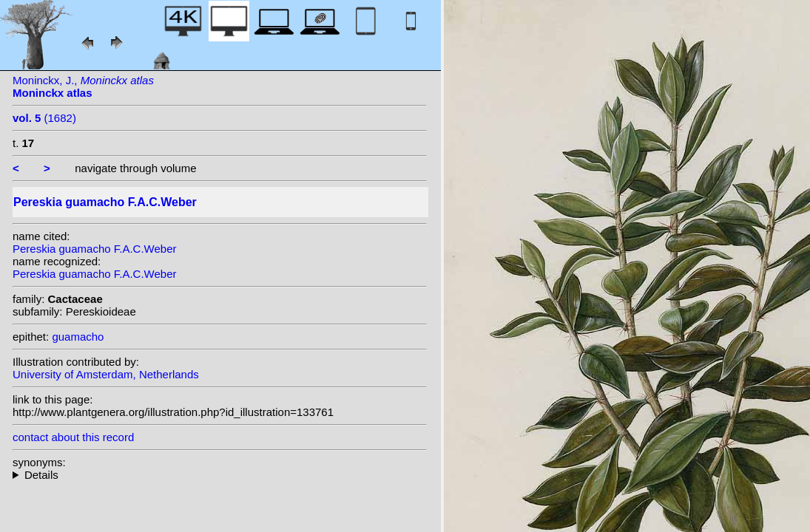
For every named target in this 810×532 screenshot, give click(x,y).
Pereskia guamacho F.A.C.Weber (95, 248)
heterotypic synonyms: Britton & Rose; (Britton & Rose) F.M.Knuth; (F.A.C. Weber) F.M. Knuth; (220, 474)
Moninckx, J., (83, 86)
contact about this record (73, 437)
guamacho (78, 336)
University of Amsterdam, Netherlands (106, 374)
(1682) (44, 118)
